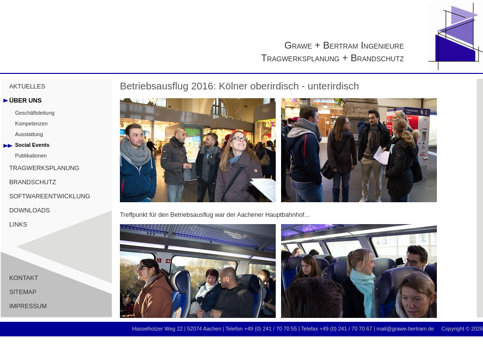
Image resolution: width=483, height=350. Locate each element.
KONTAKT (23, 277)
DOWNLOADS (29, 210)
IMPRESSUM (28, 306)
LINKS (18, 224)
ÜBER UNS (25, 100)
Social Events (32, 145)
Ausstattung (29, 134)
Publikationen (31, 155)
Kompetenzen (31, 123)
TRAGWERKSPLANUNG (44, 168)
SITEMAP (22, 292)
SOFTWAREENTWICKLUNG (49, 196)
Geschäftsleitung (34, 113)
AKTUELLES (27, 86)
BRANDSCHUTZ (32, 182)
